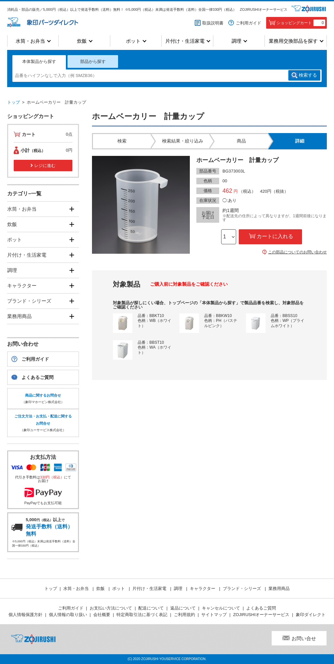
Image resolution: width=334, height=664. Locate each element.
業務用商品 (19, 316)
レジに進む (44, 165)
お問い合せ (304, 638)
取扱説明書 (212, 23)
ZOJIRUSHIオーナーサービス (263, 9)
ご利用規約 (184, 614)
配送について (151, 608)
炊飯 (82, 41)
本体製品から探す (39, 61)
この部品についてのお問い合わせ (297, 252)
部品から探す (93, 61)
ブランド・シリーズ (29, 301)
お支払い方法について (111, 608)
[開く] (71, 209)
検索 (308, 75)
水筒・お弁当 (30, 41)
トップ (13, 102)
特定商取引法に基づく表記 (141, 614)
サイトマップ (214, 614)
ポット (133, 41)
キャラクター (22, 285)
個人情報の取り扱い (68, 614)
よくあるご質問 (37, 377)
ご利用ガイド (248, 23)
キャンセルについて (221, 608)
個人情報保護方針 (25, 614)
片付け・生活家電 (185, 41)
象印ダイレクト (311, 614)
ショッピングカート (301, 23)
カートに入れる (275, 236)
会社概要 (101, 614)
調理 (236, 41)
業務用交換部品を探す (293, 41)
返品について (183, 608)
